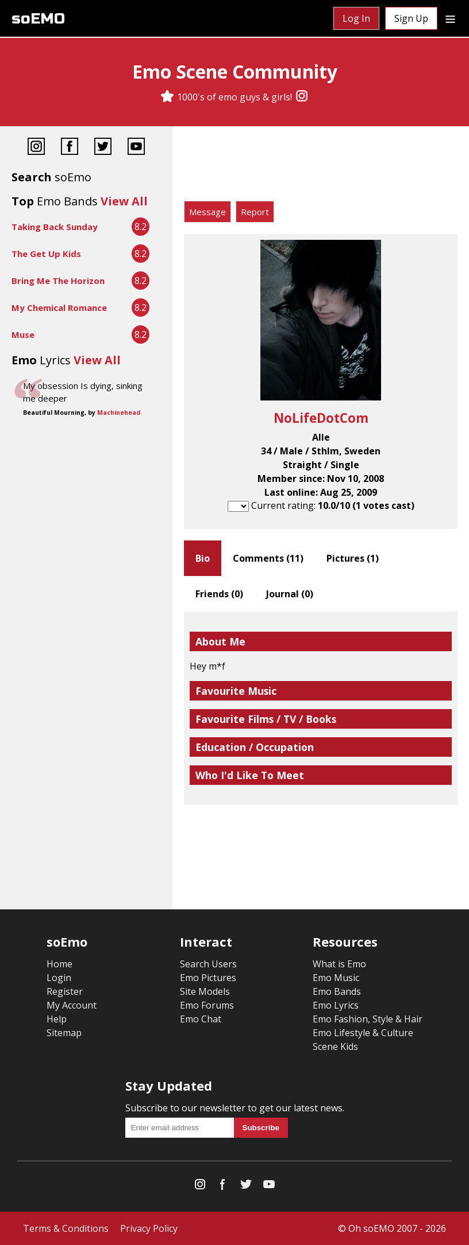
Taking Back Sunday (54, 226)
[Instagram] (301, 97)
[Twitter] (103, 148)
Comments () (268, 558)
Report (255, 211)
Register (65, 991)
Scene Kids (335, 1046)
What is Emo (339, 964)
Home (59, 964)
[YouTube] (136, 148)
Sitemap (64, 1032)
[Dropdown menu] (450, 18)
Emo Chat (200, 1019)
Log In (356, 18)
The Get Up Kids (46, 253)
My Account (72, 1005)
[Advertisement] (321, 166)
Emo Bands (337, 991)
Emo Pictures (208, 977)
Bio (202, 558)
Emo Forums (207, 1005)
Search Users (208, 964)
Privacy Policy (149, 1228)
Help (57, 1019)
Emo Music (336, 977)
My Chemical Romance (59, 307)
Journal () (289, 594)
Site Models (205, 991)
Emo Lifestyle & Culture (363, 1032)
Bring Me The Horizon (58, 280)
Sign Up (411, 18)
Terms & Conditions (66, 1228)
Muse (22, 334)
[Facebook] (69, 148)
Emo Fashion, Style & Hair (367, 1019)
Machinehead (118, 412)
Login (59, 977)
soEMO (38, 19)
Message (207, 211)
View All (124, 201)
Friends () (219, 594)
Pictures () (352, 558)
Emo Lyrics (336, 1005)
